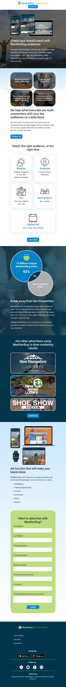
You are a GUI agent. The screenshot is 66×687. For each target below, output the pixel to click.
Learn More (33, 240)
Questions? (18, 643)
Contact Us (33, 6)
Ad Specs (17, 639)
